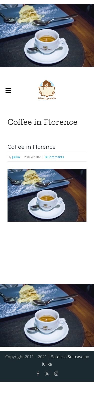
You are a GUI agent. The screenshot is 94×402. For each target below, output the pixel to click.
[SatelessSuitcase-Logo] (47, 78)
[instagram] (56, 374)
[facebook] (38, 374)
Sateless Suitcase (67, 356)
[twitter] (47, 374)
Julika (16, 157)
